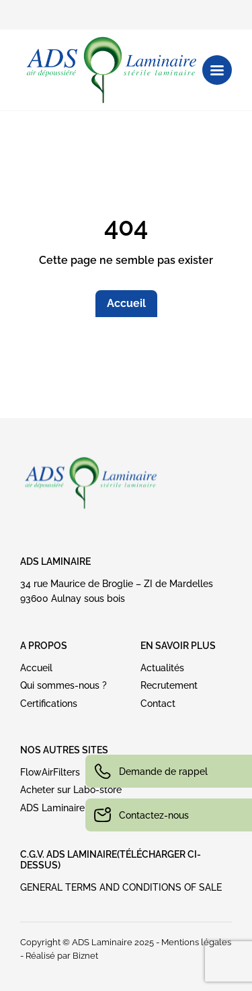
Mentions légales (196, 942)
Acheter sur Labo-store (71, 789)
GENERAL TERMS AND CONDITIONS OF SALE (121, 887)
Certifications (48, 703)
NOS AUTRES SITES (64, 750)
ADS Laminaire (55, 561)
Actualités (162, 667)
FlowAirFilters (50, 772)
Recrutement (169, 685)
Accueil (126, 303)
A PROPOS (43, 645)
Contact (157, 703)
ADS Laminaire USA (63, 807)
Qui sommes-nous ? (63, 685)
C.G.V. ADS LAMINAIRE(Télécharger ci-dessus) (110, 859)
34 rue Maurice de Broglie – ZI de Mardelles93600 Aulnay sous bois (116, 591)
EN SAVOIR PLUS (178, 645)
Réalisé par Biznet (62, 956)
